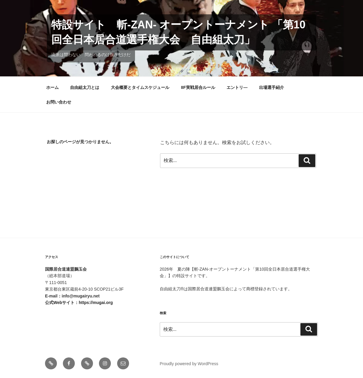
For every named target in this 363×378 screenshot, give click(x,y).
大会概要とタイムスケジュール (140, 87)
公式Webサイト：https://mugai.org (79, 302)
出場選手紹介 (271, 87)
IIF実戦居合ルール (198, 87)
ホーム (52, 87)
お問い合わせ (58, 102)
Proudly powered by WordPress (189, 363)
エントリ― (237, 87)
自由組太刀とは (84, 87)
